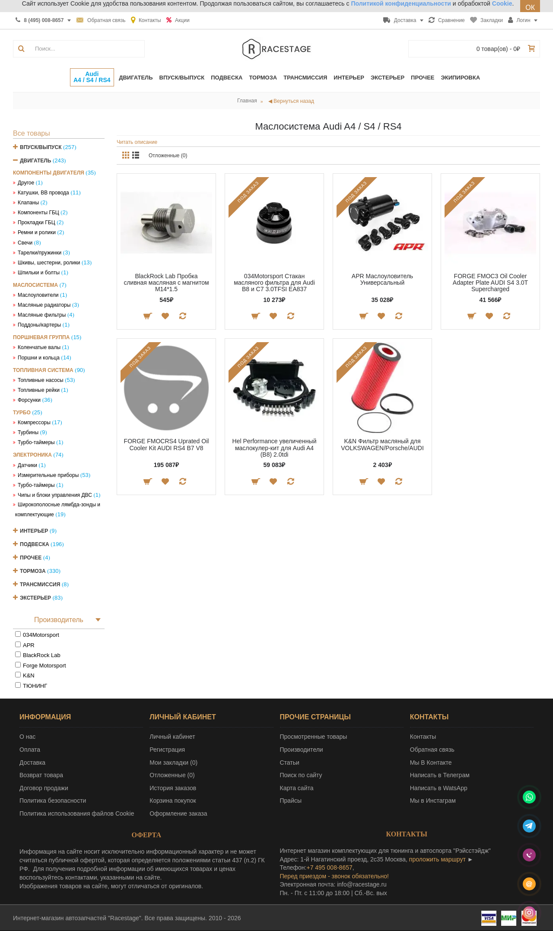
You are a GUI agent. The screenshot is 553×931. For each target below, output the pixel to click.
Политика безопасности (52, 800)
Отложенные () (171, 775)
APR (29, 645)
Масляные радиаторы (44, 305)
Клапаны (28, 203)
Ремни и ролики (37, 232)
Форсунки (29, 400)
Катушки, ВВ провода (43, 193)
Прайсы (291, 800)
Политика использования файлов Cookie (76, 813)
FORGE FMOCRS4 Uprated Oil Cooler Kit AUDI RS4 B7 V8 (166, 444)
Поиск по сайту (301, 775)
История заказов (172, 788)
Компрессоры (34, 422)
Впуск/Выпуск (41, 147)
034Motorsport (41, 635)
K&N (29, 675)
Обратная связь (432, 749)
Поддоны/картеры (39, 325)
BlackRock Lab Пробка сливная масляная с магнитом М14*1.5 (166, 283)
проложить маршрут (437, 859)
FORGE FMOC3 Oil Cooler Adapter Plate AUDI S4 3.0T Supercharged (490, 283)
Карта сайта (297, 788)
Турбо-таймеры (36, 442)
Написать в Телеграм (440, 775)
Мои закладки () (173, 762)
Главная (247, 101)
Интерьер (34, 531)
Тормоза (33, 571)
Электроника (32, 455)
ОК (530, 7)
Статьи (289, 762)
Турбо (22, 413)
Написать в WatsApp (438, 788)
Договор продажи (43, 788)
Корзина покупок (172, 800)
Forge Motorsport (44, 665)
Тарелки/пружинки (39, 253)
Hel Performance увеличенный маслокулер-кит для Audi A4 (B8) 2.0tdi (274, 448)
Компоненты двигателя (48, 173)
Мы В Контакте (431, 762)
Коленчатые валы (39, 347)
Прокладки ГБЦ (36, 222)
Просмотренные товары (313, 736)
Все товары (31, 133)
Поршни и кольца (39, 358)
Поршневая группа (41, 337)
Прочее (30, 558)
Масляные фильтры (42, 315)
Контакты (423, 736)
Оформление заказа (178, 813)
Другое (26, 183)
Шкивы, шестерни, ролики (49, 263)
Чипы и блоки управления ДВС (55, 495)
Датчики (27, 465)
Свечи (25, 243)
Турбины (28, 432)
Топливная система (43, 370)
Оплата (29, 749)
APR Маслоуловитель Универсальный (382, 279)
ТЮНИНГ (35, 686)
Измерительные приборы (48, 475)
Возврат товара (41, 775)
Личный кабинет (172, 736)
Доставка (32, 762)
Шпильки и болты (39, 273)
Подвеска (34, 544)
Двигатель (35, 161)
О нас (27, 736)
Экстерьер (35, 598)
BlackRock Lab (41, 655)
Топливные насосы (41, 380)
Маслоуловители (38, 295)
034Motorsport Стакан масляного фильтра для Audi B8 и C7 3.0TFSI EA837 (274, 283)
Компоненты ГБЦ (38, 213)
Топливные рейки (39, 390)
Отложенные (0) (168, 156)
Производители (301, 749)
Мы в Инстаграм (433, 800)
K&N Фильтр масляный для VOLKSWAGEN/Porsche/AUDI (382, 444)
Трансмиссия (40, 584)
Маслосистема (35, 285)
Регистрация (167, 749)
